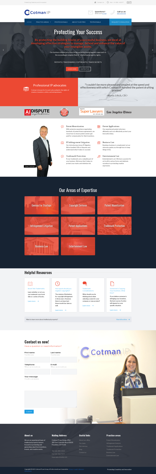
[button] (43, 22)
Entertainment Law (112, 455)
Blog (80, 449)
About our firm (78, 22)
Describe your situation (31, 379)
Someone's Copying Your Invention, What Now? (117, 291)
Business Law (110, 452)
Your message (31, 377)
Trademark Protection (113, 449)
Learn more (31, 301)
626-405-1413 (121, 13)
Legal (76, 469)
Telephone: (29, 365)
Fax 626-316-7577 (58, 454)
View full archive (121, 319)
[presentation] (41, 385)
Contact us (82, 452)
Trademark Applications (114, 446)
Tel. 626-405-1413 (58, 451)
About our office (84, 440)
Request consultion (120, 22)
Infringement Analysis (113, 443)
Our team (82, 443)
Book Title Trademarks (36, 288)
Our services (83, 446)
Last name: (56, 352)
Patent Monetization (113, 440)
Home (29, 22)
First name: (29, 352)
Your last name (55, 355)
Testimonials (95, 22)
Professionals (61, 22)
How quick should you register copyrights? (63, 290)
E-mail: (54, 365)
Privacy (71, 469)
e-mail (104, 13)
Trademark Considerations (88, 290)
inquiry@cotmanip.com (59, 457)
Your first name (29, 355)
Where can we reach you (32, 367)
